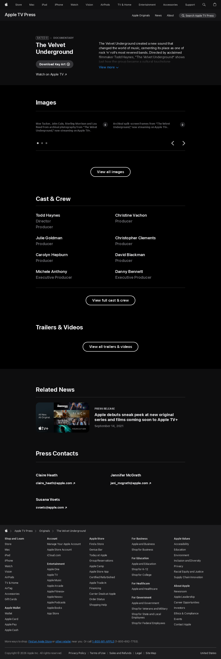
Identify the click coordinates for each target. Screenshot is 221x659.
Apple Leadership (184, 596)
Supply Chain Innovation (188, 577)
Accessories (12, 593)
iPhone (9, 560)
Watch (8, 566)
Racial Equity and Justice (189, 571)
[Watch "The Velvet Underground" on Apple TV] (51, 74)
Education (180, 549)
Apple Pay (11, 624)
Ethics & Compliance (186, 613)
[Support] (190, 4)
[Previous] (173, 143)
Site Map (151, 653)
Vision (8, 571)
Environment (181, 555)
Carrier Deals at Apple (102, 593)
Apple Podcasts (56, 602)
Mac (7, 549)
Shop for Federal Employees (148, 623)
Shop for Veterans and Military (149, 608)
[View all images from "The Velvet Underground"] (110, 172)
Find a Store (96, 544)
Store (8, 544)
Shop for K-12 (140, 569)
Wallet (8, 613)
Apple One (53, 569)
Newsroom (180, 591)
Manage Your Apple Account (64, 544)
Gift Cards (11, 599)
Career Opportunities (186, 602)
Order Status (97, 599)
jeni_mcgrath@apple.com (130, 483)
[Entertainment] (147, 4)
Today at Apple (98, 555)
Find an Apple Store (40, 641)
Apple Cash (11, 630)
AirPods (9, 577)
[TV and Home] (124, 4)
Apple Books (54, 607)
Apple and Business (143, 544)
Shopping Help (98, 604)
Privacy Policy (77, 653)
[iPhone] (59, 4)
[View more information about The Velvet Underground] (109, 67)
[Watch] (74, 4)
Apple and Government (145, 603)
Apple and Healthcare (145, 588)
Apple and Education (144, 563)
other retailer (63, 641)
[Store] (19, 4)
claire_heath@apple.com (55, 483)
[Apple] (6, 4)
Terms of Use (98, 653)
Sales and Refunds (120, 653)
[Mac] (32, 4)
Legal (138, 653)
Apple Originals (141, 15)
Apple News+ (55, 596)
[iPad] (44, 4)
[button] (204, 4)
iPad (7, 555)
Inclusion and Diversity (187, 560)
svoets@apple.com (51, 507)
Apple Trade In (97, 582)
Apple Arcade (55, 585)
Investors (179, 607)
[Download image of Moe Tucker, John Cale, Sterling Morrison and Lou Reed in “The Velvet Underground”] (105, 124)
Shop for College (142, 574)
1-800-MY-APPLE (103, 641)
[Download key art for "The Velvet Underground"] (54, 64)
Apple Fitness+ (56, 591)
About (170, 15)
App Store (53, 613)
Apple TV (52, 574)
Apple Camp (96, 566)
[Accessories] (170, 4)
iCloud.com (54, 555)
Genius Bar (96, 549)
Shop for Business (142, 549)
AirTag (8, 588)
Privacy (178, 566)
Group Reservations (101, 560)
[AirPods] (105, 4)
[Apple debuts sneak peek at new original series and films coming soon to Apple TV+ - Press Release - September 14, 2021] (110, 417)
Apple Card (11, 619)
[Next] (183, 143)
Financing (95, 588)
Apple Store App (99, 571)
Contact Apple (182, 624)
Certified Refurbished (102, 577)
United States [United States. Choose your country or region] (208, 653)
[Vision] (89, 4)
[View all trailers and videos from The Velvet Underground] (110, 347)
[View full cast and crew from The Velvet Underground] (110, 300)
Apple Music (54, 580)
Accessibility (181, 544)
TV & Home (11, 582)
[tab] (38, 143)
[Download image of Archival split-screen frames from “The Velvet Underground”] (182, 124)
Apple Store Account (59, 549)
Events (178, 619)
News (158, 15)
